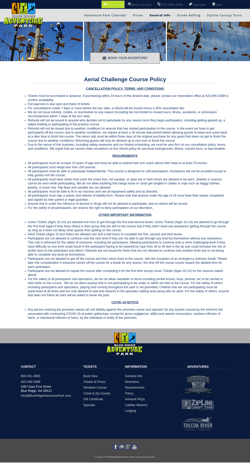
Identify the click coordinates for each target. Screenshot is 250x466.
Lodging (130, 411)
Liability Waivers (136, 405)
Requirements (134, 387)
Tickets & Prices (94, 382)
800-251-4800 (30, 376)
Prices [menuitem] (138, 15)
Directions (132, 382)
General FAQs (135, 399)
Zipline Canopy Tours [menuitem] (224, 15)
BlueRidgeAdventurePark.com (118, 460)
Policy (129, 393)
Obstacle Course (95, 387)
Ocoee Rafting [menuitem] (189, 15)
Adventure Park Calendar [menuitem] (105, 15)
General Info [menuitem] (159, 15)
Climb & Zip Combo (96, 393)
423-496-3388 (30, 382)
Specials (89, 405)
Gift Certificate (93, 399)
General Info (133, 376)
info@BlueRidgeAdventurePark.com (46, 395)
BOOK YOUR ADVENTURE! (125, 58)
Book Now (90, 376)
